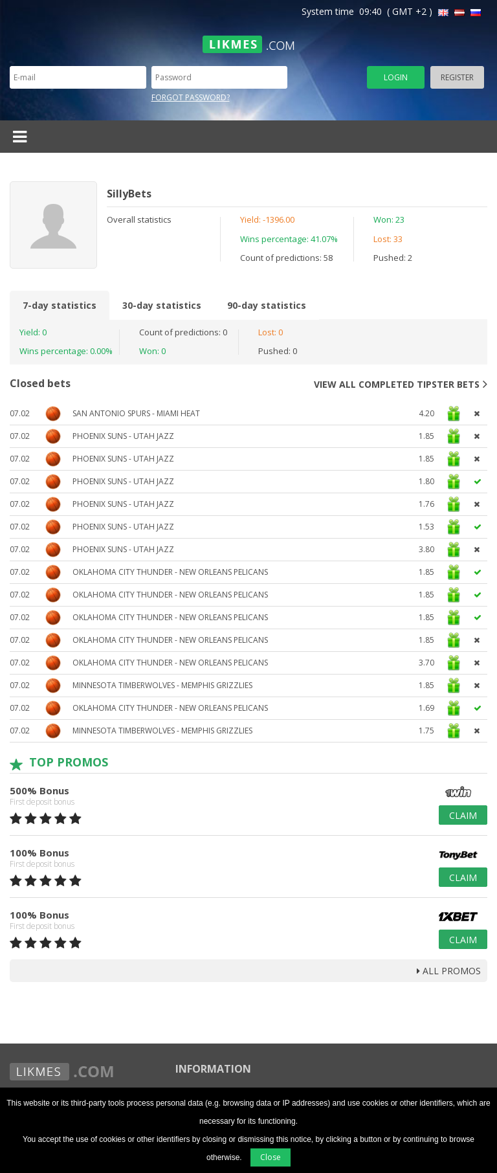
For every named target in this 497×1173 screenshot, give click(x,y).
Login (396, 77)
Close (270, 1157)
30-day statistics (161, 305)
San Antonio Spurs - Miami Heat (136, 413)
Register (457, 77)
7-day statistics (59, 305)
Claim (463, 815)
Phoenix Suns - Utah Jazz (123, 435)
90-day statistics (266, 305)
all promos (449, 971)
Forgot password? (190, 97)
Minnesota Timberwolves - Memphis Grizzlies (162, 685)
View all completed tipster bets (400, 383)
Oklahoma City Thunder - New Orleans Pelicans (170, 571)
